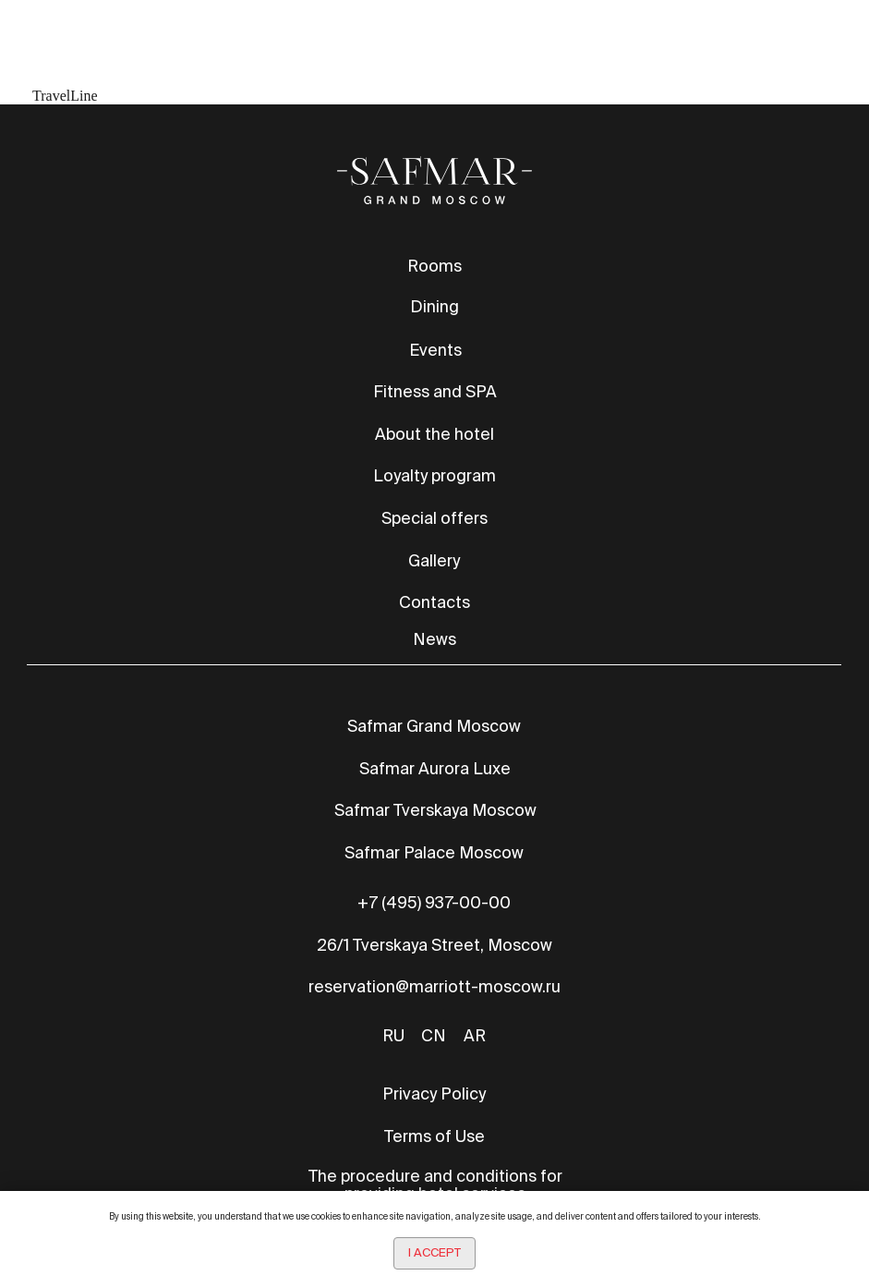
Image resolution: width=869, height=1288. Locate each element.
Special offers (434, 518)
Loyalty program (434, 475)
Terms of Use (434, 1136)
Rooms (434, 265)
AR (475, 1035)
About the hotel (434, 434)
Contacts (434, 602)
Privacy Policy (434, 1093)
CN (433, 1035)
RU (393, 1035)
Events (435, 349)
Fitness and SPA (435, 391)
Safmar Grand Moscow (434, 726)
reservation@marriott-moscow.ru (434, 986)
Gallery (434, 560)
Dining (434, 306)
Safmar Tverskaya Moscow (435, 810)
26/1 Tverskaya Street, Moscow (434, 945)
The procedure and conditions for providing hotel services (435, 1184)
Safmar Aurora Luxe (435, 768)
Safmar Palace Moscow (434, 852)
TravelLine (65, 95)
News (434, 639)
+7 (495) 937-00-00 (434, 902)
